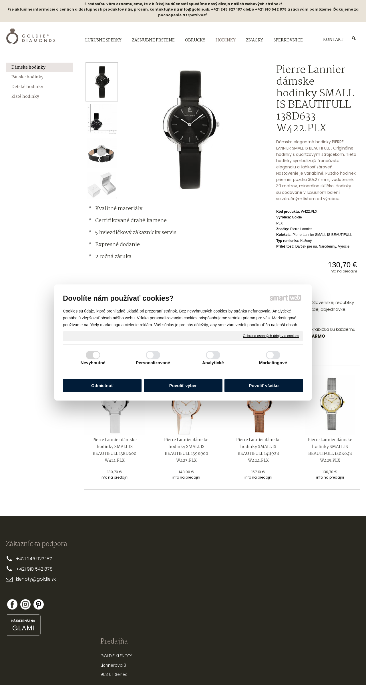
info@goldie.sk (194, 9)
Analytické (213, 362)
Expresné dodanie (117, 244)
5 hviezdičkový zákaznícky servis (135, 232)
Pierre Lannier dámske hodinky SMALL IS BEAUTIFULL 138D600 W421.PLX (115, 450)
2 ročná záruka (113, 256)
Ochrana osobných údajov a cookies (271, 336)
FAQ (157, 595)
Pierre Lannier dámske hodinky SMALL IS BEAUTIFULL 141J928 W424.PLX (258, 450)
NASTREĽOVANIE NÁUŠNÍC (250, 599)
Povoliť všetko (264, 385)
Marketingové (273, 362)
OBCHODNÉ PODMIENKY (175, 577)
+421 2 (22, 558)
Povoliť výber (183, 385)
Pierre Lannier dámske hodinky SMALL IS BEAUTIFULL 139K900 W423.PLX (186, 450)
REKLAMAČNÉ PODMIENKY (176, 586)
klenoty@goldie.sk (36, 579)
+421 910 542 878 (34, 569)
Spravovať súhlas (278, 670)
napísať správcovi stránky (165, 670)
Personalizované (153, 362)
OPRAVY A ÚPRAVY (244, 608)
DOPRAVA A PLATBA (171, 567)
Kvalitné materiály (119, 208)
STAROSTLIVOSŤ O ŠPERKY (251, 590)
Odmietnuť (102, 385)
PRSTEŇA (252, 564)
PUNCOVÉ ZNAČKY (244, 617)
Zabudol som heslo (314, 603)
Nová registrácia (312, 599)
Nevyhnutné (93, 362)
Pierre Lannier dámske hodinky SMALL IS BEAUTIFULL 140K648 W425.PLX (330, 450)
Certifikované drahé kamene (131, 220)
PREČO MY (163, 558)
